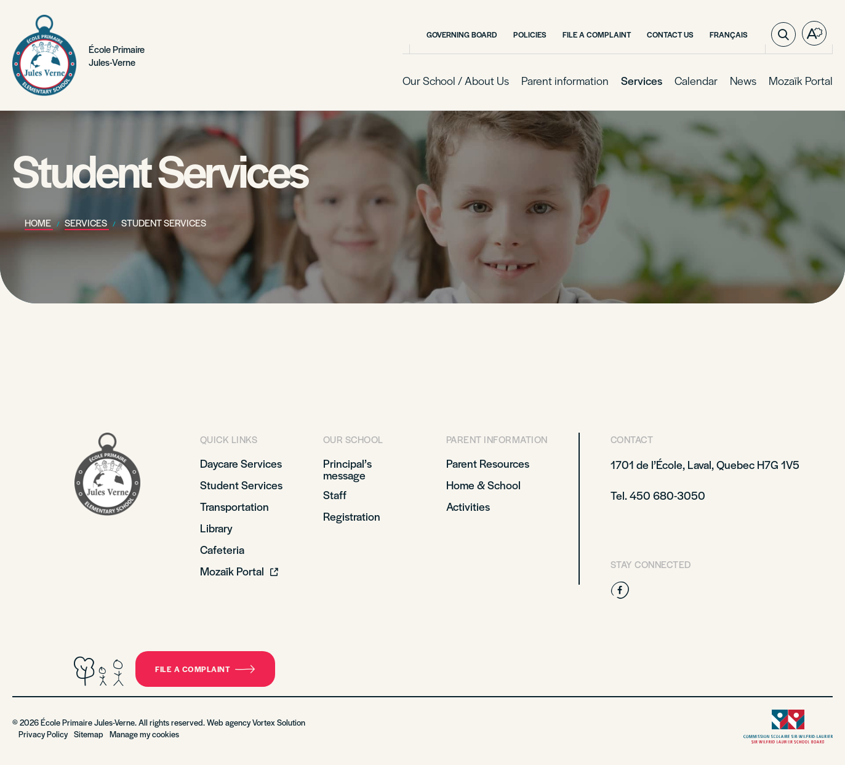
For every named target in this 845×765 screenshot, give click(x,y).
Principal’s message (347, 469)
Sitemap (88, 734)
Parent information (565, 80)
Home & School (483, 485)
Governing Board (462, 34)
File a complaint (205, 669)
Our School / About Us (455, 80)
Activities (468, 506)
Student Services (241, 485)
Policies (530, 34)
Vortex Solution (278, 722)
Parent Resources (487, 463)
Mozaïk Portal (801, 80)
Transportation (234, 506)
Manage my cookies (144, 734)
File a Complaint (597, 34)
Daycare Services (241, 463)
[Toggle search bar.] (783, 34)
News (743, 80)
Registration (351, 516)
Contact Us (670, 34)
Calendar (696, 80)
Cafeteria (222, 549)
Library (216, 528)
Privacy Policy (43, 734)
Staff (334, 494)
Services (641, 80)
